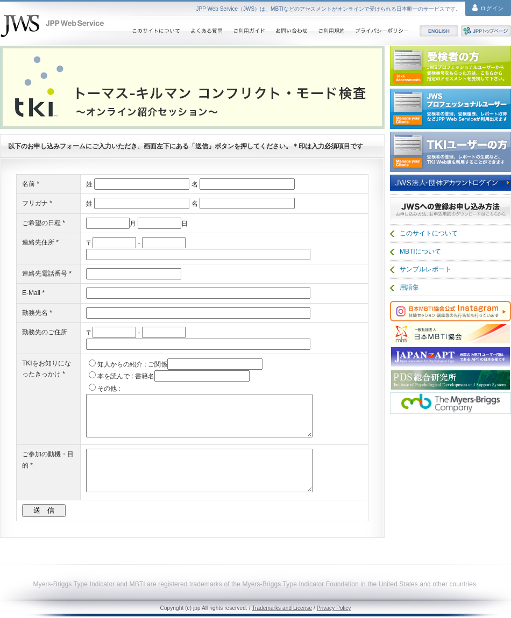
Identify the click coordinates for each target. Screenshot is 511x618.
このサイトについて (155, 31)
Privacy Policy (334, 608)
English (439, 31)
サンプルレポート (425, 269)
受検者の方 (450, 66)
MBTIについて (420, 251)
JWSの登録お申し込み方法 (450, 209)
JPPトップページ (486, 31)
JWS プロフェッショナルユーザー (450, 109)
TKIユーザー (450, 152)
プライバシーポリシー (382, 31)
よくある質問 (206, 31)
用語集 (409, 287)
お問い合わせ (291, 31)
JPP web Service (52, 26)
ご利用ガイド (249, 31)
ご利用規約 (331, 31)
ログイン (488, 7)
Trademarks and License (282, 608)
